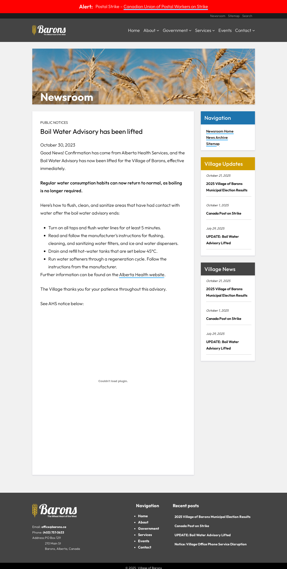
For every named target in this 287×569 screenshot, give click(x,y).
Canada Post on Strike (223, 213)
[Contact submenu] (253, 30)
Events (143, 541)
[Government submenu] (190, 30)
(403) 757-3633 (53, 532)
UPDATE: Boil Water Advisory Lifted (222, 239)
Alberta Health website (141, 274)
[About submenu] (158, 30)
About (143, 522)
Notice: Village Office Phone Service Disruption (211, 544)
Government (148, 528)
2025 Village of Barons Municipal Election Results (226, 186)
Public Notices (54, 122)
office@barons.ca (53, 527)
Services (145, 534)
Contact (144, 547)
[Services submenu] (213, 30)
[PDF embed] (113, 381)
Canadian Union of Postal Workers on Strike (166, 6)
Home (143, 516)
